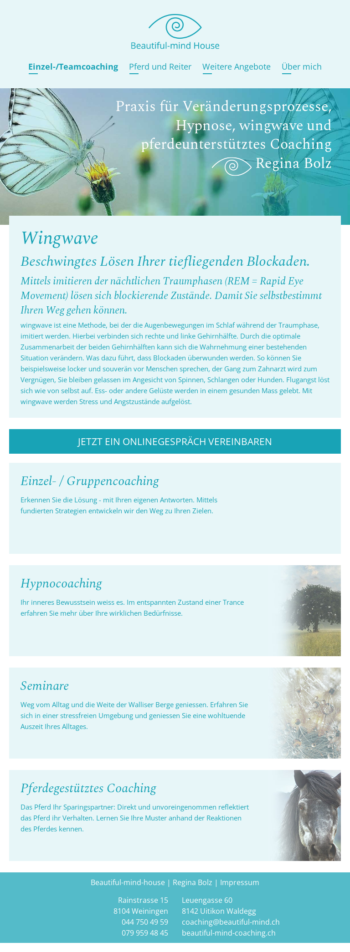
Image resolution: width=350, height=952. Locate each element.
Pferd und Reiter (160, 66)
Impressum (239, 882)
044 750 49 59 (145, 922)
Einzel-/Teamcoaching (73, 66)
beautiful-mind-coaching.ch (229, 933)
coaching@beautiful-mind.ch (231, 922)
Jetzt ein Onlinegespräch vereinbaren (175, 441)
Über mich (302, 66)
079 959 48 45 (145, 933)
